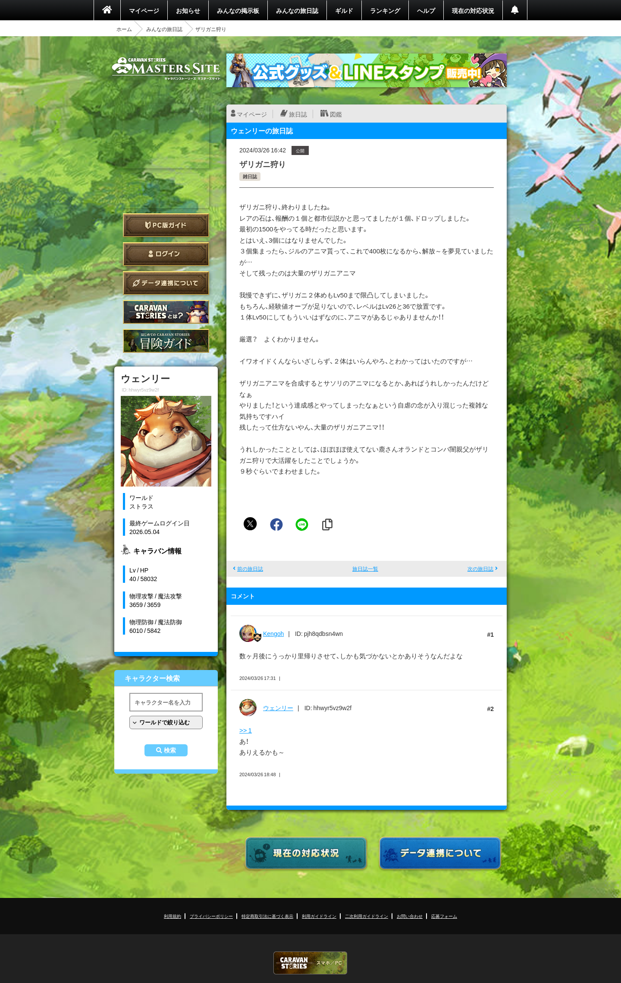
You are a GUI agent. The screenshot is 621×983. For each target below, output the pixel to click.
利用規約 (172, 916)
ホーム (124, 29)
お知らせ (188, 10)
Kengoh (273, 633)
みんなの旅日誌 (297, 10)
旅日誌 (298, 114)
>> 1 (245, 730)
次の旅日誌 (480, 568)
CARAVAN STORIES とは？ (166, 312)
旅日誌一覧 (365, 568)
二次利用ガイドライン (366, 916)
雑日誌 (250, 176)
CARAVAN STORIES (310, 962)
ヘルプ (426, 10)
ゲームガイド (166, 341)
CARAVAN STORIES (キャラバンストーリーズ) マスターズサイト (166, 69)
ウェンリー (278, 707)
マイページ (144, 10)
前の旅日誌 (250, 568)
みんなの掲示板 (238, 10)
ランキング (385, 10)
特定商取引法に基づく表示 (267, 916)
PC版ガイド (166, 225)
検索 (170, 750)
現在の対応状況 (473, 10)
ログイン (166, 254)
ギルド (344, 10)
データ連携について (166, 283)
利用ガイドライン (319, 916)
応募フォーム (444, 916)
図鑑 (336, 114)
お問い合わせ (410, 916)
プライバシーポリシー (211, 916)
